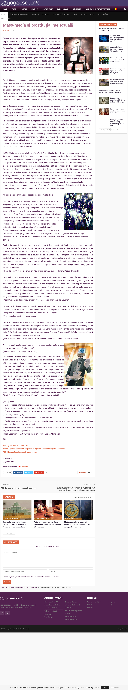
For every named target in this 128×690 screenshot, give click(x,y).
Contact (84, 14)
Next (12, 533)
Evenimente (57, 14)
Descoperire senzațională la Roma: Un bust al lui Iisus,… (117, 100)
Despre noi (45, 14)
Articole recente (6, 18)
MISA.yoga (47, 614)
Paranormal (62, 9)
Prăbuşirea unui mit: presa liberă (17, 445)
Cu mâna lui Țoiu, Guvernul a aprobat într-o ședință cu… (116, 49)
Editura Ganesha (70, 616)
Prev (6, 533)
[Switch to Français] (23, 467)
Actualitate (5, 14)
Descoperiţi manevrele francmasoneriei (12, 518)
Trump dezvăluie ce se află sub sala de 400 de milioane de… (117, 81)
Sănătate (77, 9)
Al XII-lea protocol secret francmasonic (20, 452)
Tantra (24, 9)
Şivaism (34, 9)
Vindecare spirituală (50, 611)
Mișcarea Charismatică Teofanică (72, 606)
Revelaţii (67, 14)
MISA (75, 14)
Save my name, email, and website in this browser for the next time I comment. (32, 577)
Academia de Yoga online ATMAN (73, 612)
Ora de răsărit (103, 14)
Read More (115, 687)
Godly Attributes (53, 608)
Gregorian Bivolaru (71, 602)
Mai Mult (89, 9)
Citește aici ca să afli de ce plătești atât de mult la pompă (117, 60)
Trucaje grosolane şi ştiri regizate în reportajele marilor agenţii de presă (34, 449)
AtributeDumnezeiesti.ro (52, 605)
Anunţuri (35, 14)
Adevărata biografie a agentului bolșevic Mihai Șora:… (117, 71)
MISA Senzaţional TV (51, 602)
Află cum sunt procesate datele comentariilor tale (54, 587)
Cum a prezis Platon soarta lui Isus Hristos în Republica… (117, 111)
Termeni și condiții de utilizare (94, 603)
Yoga (14, 9)
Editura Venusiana (71, 619)
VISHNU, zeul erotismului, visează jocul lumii (19, 488)
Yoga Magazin (48, 617)
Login (92, 14)
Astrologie (47, 9)
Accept (105, 687)
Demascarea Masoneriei (20, 14)
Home (5, 9)
